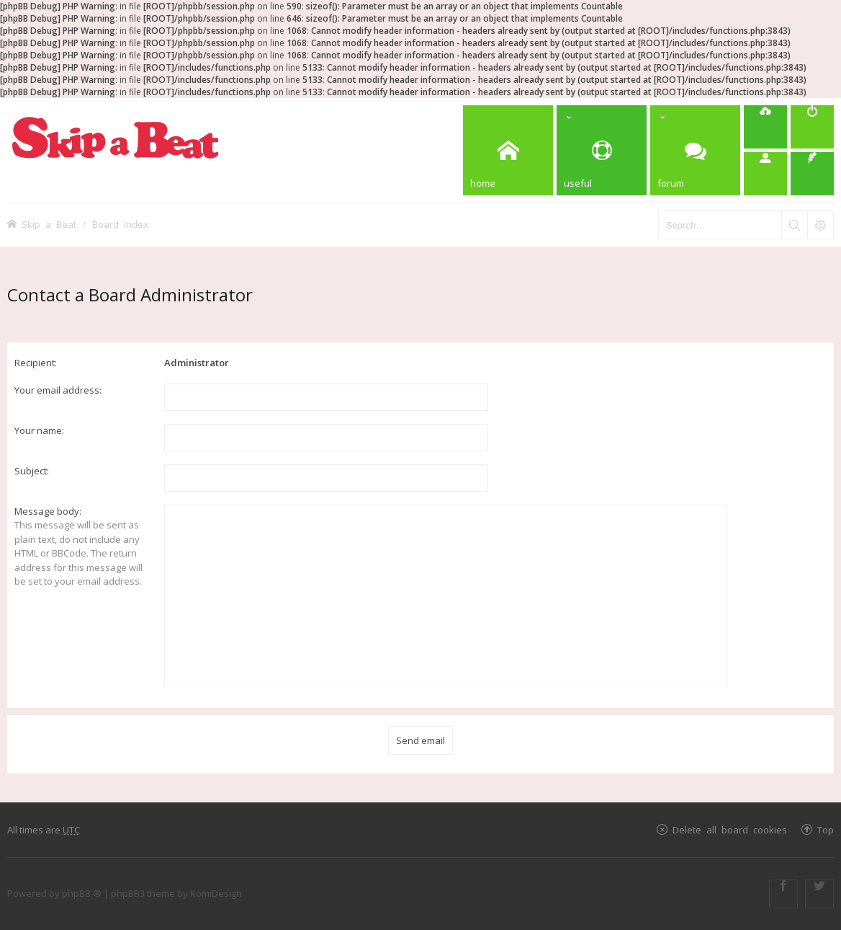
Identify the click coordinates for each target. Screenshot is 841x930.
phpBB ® (82, 893)
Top (825, 829)
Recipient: (35, 362)
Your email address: (58, 390)
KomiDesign (216, 893)
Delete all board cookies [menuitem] (730, 829)
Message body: (47, 511)
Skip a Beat (49, 224)
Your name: (39, 430)
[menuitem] (765, 127)
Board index (120, 224)
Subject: (31, 470)
